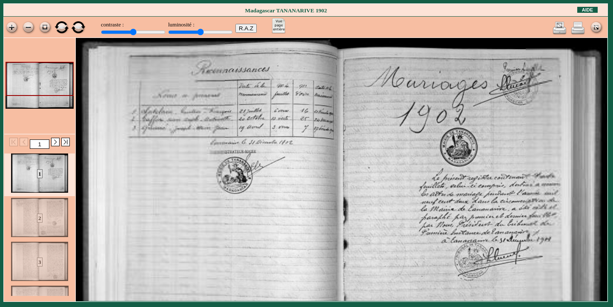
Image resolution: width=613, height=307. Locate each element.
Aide (587, 9)
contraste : (112, 24)
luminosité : (181, 24)
